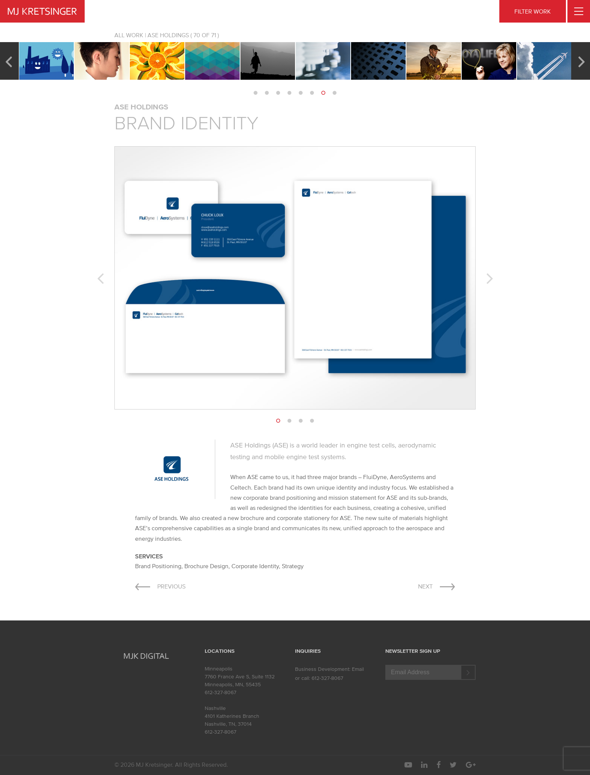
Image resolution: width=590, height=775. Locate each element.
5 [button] (300, 93)
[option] (46, 61)
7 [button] (323, 93)
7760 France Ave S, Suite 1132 (240, 676)
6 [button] (312, 93)
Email (358, 669)
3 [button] (278, 93)
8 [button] (334, 93)
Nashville (215, 708)
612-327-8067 (220, 692)
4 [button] (289, 93)
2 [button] (267, 93)
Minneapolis (219, 669)
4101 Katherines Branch (232, 716)
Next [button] (581, 61)
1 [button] (255, 93)
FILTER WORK (532, 11)
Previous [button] (8, 61)
